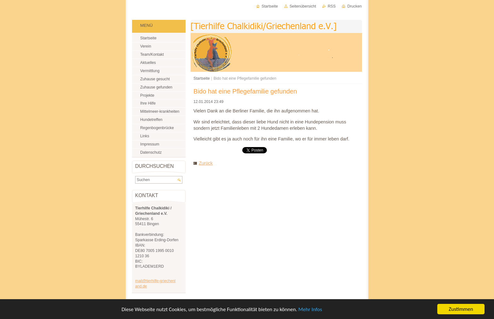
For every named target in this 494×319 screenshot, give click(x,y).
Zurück (206, 163)
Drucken (354, 6)
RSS (332, 6)
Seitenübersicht (303, 6)
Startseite (201, 78)
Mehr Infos (310, 309)
